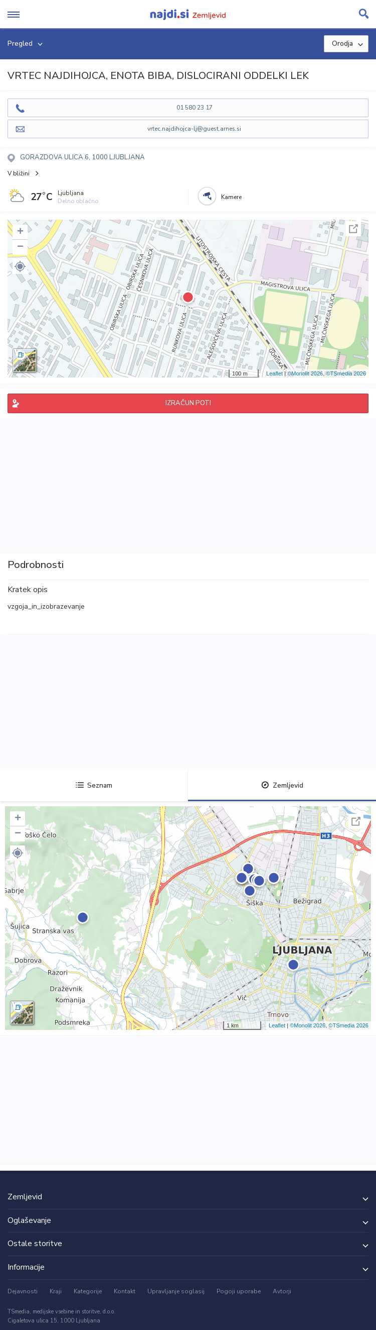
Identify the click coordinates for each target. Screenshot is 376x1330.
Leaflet (274, 373)
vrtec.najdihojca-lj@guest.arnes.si (194, 129)
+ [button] (20, 232)
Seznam (94, 785)
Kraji (56, 1291)
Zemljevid (282, 785)
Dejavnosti (23, 1291)
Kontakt (124, 1291)
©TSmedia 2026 (346, 373)
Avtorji (282, 1291)
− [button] (20, 247)
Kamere (231, 197)
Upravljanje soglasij (176, 1291)
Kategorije (88, 1291)
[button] (20, 266)
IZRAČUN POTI (188, 403)
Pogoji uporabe (239, 1291)
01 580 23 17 (194, 108)
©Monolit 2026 (305, 373)
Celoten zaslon (353, 228)
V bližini (19, 173)
